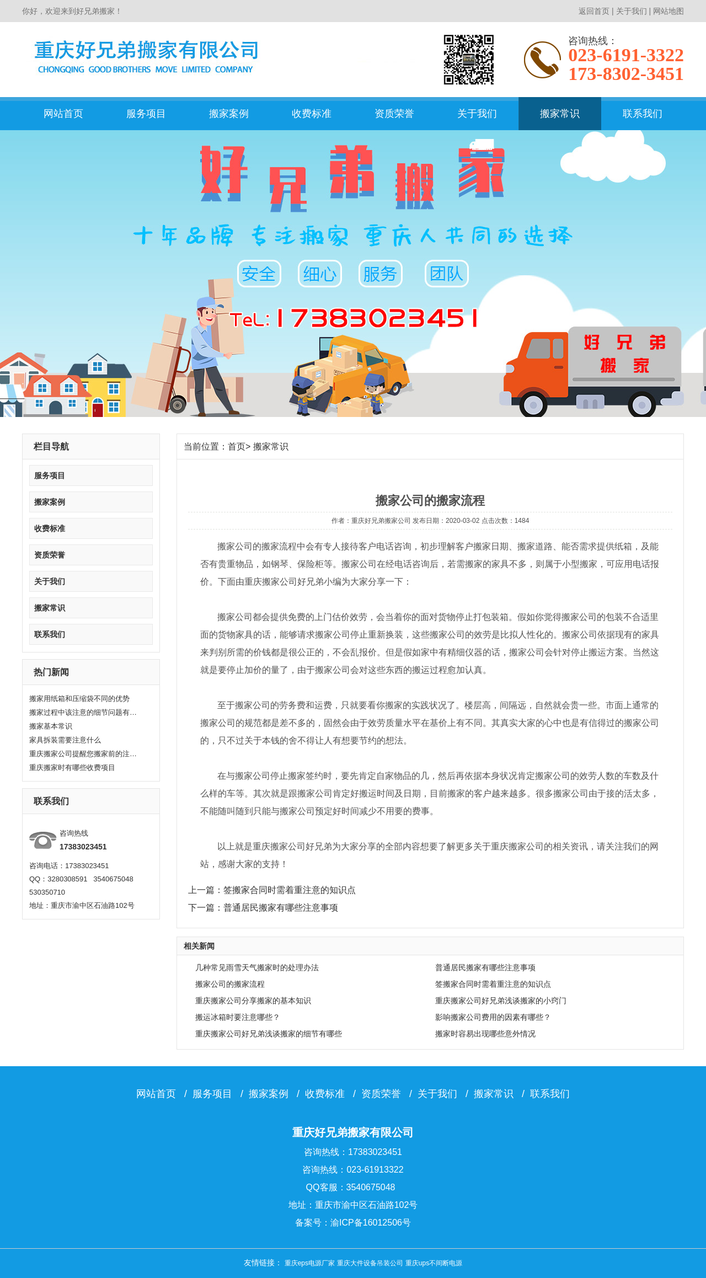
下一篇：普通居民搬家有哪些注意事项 (263, 907)
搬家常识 (560, 113)
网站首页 (63, 113)
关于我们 (631, 11)
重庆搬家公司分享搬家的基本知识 (253, 1000)
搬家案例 (229, 113)
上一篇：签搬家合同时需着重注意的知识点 (272, 890)
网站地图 (668, 11)
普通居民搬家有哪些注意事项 (485, 967)
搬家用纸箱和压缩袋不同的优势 (79, 698)
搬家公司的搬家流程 (230, 984)
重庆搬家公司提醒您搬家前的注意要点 (84, 754)
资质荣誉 (394, 113)
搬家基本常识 (50, 726)
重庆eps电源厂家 (310, 1263)
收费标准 (311, 113)
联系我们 (642, 113)
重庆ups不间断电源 (433, 1263)
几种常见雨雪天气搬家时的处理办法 (257, 967)
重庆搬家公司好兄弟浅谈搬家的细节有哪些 (268, 1033)
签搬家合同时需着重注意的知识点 (493, 984)
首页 (236, 446)
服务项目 (146, 113)
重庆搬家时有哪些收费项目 (72, 767)
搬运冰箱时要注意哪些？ (237, 1017)
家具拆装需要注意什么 (65, 740)
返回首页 (594, 11)
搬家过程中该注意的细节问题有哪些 (84, 712)
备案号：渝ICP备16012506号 (353, 1222)
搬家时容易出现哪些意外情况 (485, 1033)
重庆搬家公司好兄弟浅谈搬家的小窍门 (500, 1000)
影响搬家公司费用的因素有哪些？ (493, 1017)
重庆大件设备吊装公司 (370, 1263)
